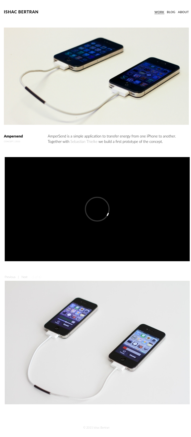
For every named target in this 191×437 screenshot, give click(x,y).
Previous (10, 277)
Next (24, 277)
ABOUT (183, 12)
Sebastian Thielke (83, 141)
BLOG (171, 12)
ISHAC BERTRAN (21, 11)
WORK (159, 12)
